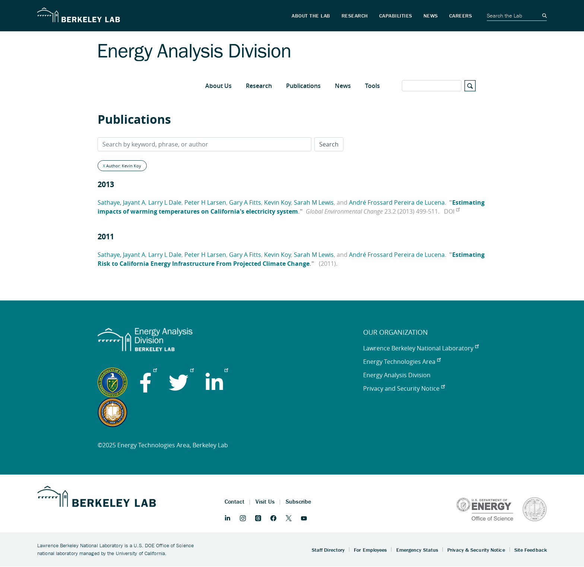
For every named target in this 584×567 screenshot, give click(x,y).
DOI (452, 211)
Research (259, 86)
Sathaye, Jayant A (121, 202)
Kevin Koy (277, 202)
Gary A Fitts (245, 202)
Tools (372, 86)
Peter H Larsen (205, 202)
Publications (303, 86)
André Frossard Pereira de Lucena (397, 202)
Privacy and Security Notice (404, 388)
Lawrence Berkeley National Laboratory (421, 348)
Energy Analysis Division (397, 375)
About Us (218, 86)
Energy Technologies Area (402, 361)
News (343, 86)
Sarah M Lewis (314, 202)
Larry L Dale (164, 202)
